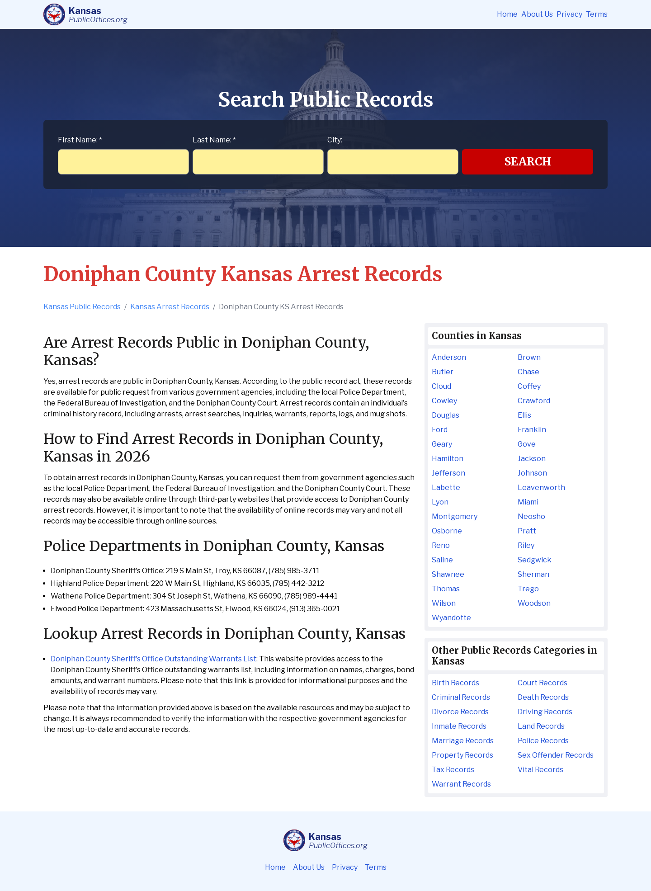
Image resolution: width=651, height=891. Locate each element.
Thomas (446, 589)
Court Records (542, 683)
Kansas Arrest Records (169, 306)
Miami (528, 502)
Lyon (440, 502)
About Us (537, 14)
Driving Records (545, 711)
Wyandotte (451, 617)
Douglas (445, 415)
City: (334, 140)
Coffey (529, 386)
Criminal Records (461, 697)
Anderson (449, 357)
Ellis (524, 415)
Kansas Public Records (82, 306)
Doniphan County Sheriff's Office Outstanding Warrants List (153, 659)
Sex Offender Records (556, 755)
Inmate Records (459, 726)
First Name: (80, 140)
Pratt (527, 531)
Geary (442, 444)
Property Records (462, 755)
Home (507, 14)
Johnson (532, 473)
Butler (442, 372)
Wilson (444, 603)
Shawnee (448, 574)
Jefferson (448, 473)
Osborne (447, 531)
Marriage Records (463, 740)
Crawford (534, 400)
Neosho (531, 516)
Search (528, 162)
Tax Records (453, 769)
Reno (441, 545)
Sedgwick (535, 560)
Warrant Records (461, 784)
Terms (597, 14)
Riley (526, 545)
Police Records (543, 740)
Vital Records (540, 769)
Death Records (543, 697)
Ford (440, 429)
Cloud (441, 386)
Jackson (532, 458)
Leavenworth (541, 487)
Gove (527, 444)
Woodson (534, 603)
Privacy (569, 14)
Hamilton (447, 458)
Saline (442, 560)
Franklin (532, 429)
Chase (528, 372)
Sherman (533, 574)
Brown (529, 357)
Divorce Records (460, 711)
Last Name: (214, 140)
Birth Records (455, 683)
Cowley (444, 400)
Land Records (541, 726)
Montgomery (454, 516)
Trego (528, 589)
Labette (446, 487)
